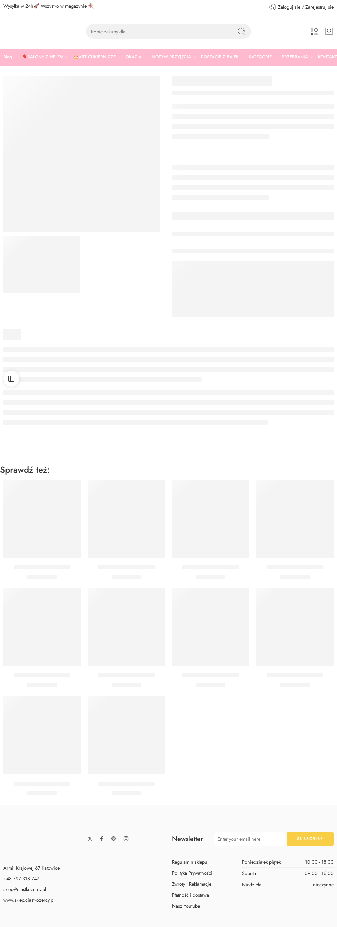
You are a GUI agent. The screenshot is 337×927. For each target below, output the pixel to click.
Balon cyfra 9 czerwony (126, 783)
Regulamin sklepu (189, 861)
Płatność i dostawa (190, 894)
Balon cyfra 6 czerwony (295, 675)
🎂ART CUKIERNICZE (94, 57)
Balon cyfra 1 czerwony (42, 675)
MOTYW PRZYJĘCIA (171, 57)
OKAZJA (134, 57)
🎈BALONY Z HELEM (42, 57)
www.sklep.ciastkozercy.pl (28, 899)
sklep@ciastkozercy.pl (24, 889)
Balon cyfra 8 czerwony (210, 567)
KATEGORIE (260, 57)
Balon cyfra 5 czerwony (126, 567)
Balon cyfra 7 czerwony (126, 675)
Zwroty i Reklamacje (191, 883)
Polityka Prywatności (192, 872)
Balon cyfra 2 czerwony (295, 567)
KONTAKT (327, 57)
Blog (7, 57)
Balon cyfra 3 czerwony (210, 675)
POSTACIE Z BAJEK (220, 57)
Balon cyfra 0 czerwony (42, 567)
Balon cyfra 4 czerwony (42, 783)
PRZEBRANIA (295, 57)
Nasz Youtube (186, 905)
